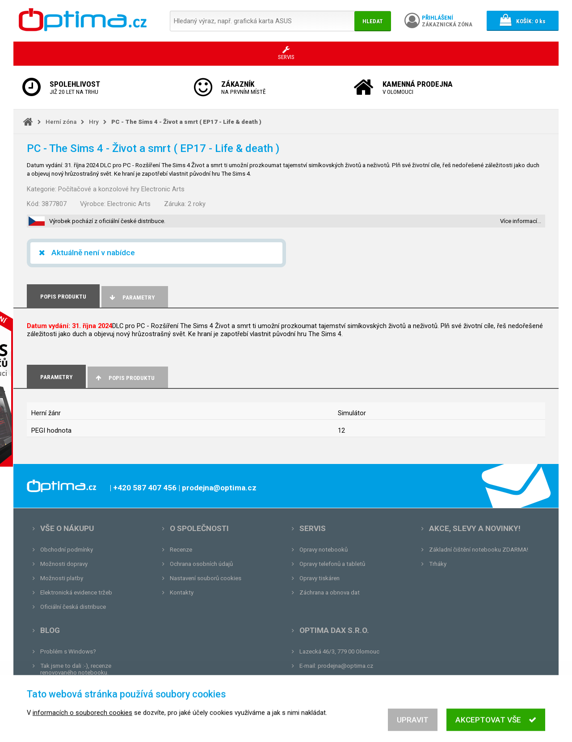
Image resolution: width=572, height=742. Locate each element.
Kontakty (181, 592)
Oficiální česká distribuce (73, 606)
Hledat (372, 21)
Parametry (131, 297)
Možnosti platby (61, 578)
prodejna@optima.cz (345, 665)
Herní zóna (61, 121)
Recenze (181, 549)
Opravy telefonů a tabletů (332, 564)
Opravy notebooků (323, 549)
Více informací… (520, 221)
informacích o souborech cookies (82, 721)
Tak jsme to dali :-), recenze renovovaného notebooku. (75, 669)
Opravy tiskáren (319, 578)
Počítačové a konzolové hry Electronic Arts (121, 189)
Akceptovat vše (495, 728)
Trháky (437, 564)
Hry (94, 121)
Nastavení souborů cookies (205, 578)
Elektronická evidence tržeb (76, 592)
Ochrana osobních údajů (201, 564)
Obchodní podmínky (66, 549)
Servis (312, 528)
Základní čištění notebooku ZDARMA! (478, 549)
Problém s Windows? (68, 651)
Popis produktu (124, 378)
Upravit (413, 728)
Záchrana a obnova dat (329, 592)
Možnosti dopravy (64, 564)
